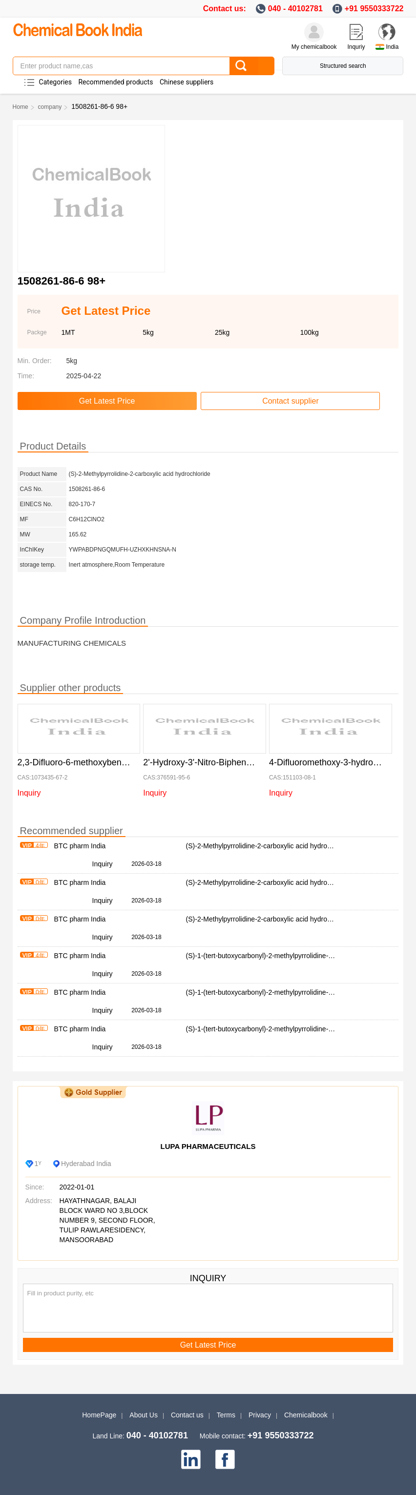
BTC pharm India (80, 846)
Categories (55, 82)
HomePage (99, 1415)
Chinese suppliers (186, 82)
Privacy (260, 1415)
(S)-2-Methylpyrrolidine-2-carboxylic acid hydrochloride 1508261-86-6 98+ (297, 846)
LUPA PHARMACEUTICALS (208, 1146)
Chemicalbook (306, 1415)
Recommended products (115, 82)
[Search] (251, 66)
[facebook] (225, 1459)
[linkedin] (191, 1459)
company (50, 106)
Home (20, 106)
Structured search (343, 65)
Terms (226, 1415)
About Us (143, 1415)
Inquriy (356, 46)
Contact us (187, 1415)
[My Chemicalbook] (314, 32)
